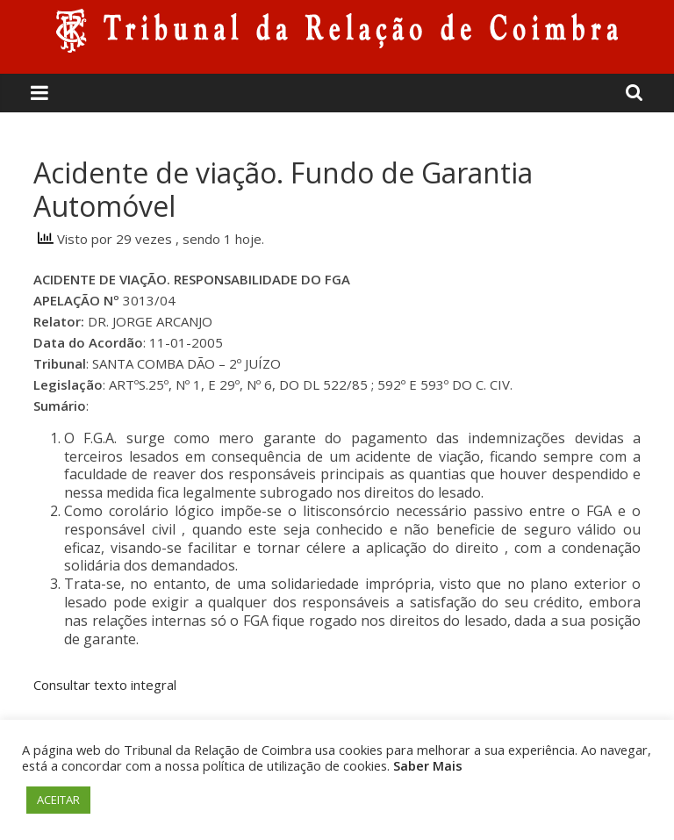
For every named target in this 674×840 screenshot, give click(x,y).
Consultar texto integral (104, 684)
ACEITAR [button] (58, 800)
